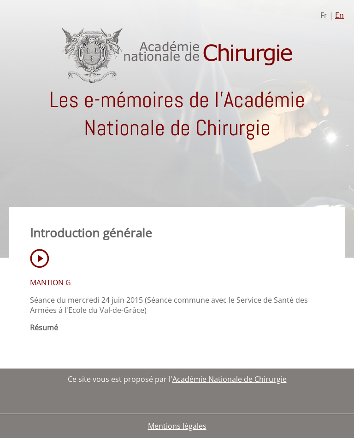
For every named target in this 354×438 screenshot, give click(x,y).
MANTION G (50, 282)
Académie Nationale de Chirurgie (229, 379)
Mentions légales (177, 426)
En (339, 15)
